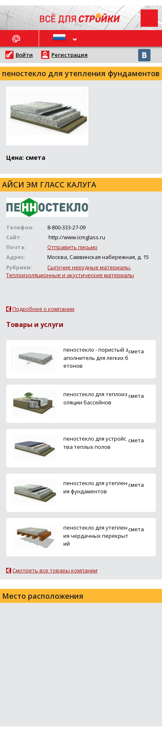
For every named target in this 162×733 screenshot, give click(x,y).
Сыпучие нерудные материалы (88, 267)
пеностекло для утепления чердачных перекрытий (95, 535)
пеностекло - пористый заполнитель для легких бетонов (95, 357)
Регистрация (69, 54)
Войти (24, 54)
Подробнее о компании (43, 309)
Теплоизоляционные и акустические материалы (70, 275)
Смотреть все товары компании (54, 570)
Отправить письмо (72, 247)
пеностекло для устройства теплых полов (94, 442)
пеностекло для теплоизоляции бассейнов (95, 398)
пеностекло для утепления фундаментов (95, 487)
